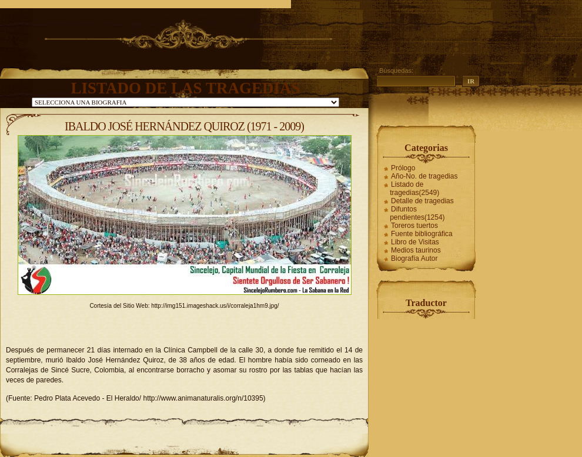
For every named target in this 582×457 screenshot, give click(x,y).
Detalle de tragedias (422, 201)
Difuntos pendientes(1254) (417, 213)
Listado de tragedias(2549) (414, 188)
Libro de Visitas (415, 242)
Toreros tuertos (414, 225)
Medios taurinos (416, 250)
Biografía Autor (414, 258)
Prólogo (403, 168)
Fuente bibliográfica (422, 234)
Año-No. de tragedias (424, 176)
